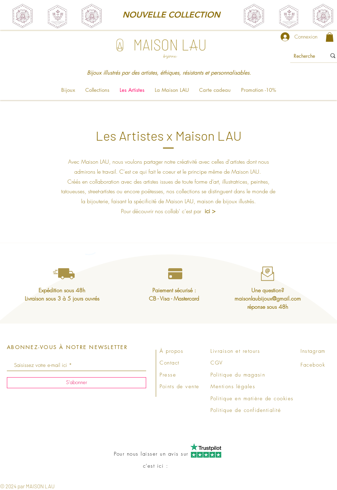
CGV (216, 362)
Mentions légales (232, 386)
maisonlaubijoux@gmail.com (268, 298)
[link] (330, 37)
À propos (171, 351)
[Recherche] (305, 55)
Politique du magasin (237, 374)
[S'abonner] (76, 382)
